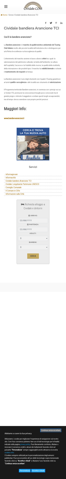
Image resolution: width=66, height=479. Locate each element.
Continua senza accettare (50, 430)
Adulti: (33, 233)
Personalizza (25, 471)
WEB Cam (7, 379)
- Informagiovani (11, 174)
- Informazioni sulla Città (14, 194)
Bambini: (33, 242)
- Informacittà (10, 177)
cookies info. (9, 453)
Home (4, 15)
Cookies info (9, 359)
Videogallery (8, 386)
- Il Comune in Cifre (12, 190)
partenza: (33, 224)
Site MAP (8, 363)
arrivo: (33, 216)
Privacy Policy (9, 355)
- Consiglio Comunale (12, 187)
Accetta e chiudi (38, 471)
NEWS (6, 390)
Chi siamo (8, 344)
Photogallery (8, 382)
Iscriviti (33, 404)
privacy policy (25, 444)
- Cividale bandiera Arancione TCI (17, 181)
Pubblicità (7, 347)
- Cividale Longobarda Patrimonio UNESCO (21, 184)
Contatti (7, 351)
